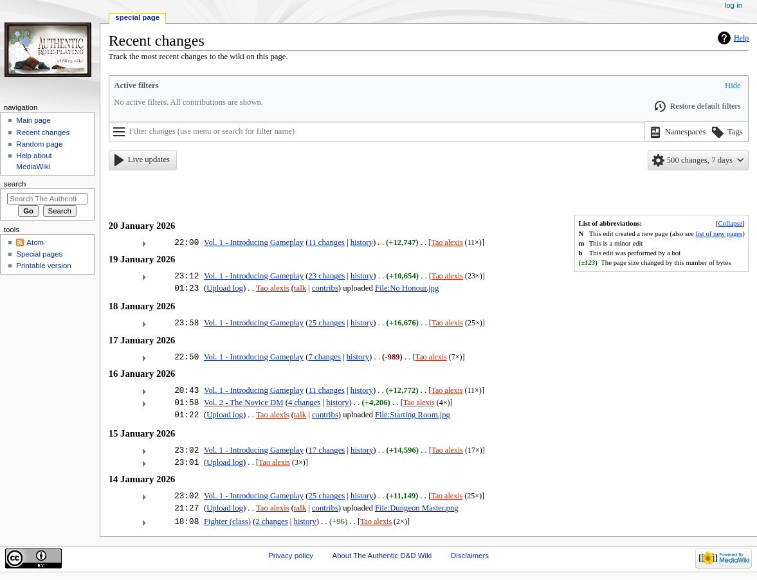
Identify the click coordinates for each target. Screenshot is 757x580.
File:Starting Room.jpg (412, 414)
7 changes (324, 356)
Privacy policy (290, 555)
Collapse (730, 223)
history (362, 242)
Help (741, 37)
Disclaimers (470, 555)
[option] (676, 132)
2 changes (271, 521)
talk (300, 288)
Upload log (224, 288)
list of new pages (719, 233)
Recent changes (42, 132)
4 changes (304, 402)
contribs (325, 288)
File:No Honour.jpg (407, 288)
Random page (39, 144)
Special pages (39, 254)
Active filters (136, 85)
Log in (733, 5)
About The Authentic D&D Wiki (382, 555)
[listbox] (697, 132)
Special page (137, 17)
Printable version (43, 265)
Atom (35, 242)
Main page (33, 120)
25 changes (326, 322)
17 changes (326, 450)
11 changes (326, 242)
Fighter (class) (227, 521)
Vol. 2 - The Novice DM (244, 402)
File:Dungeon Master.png (417, 507)
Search (15, 184)
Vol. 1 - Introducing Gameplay (254, 242)
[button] (731, 86)
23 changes (326, 275)
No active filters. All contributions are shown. (188, 102)
